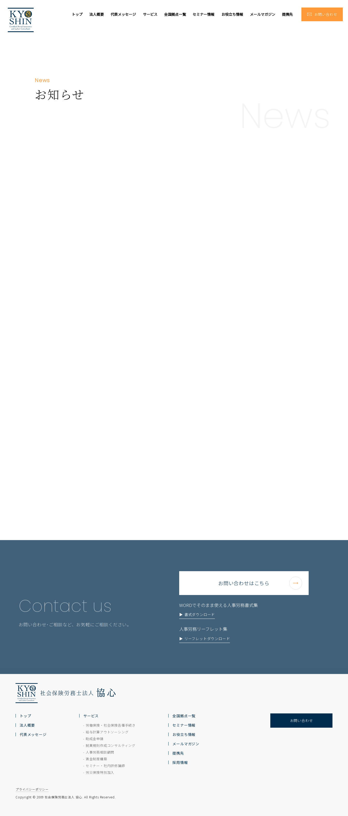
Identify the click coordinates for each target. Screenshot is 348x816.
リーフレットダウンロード (207, 650)
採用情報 (180, 762)
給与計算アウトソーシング (107, 732)
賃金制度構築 (96, 759)
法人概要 (96, 14)
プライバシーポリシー (32, 789)
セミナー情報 (203, 14)
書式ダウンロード (199, 625)
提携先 (287, 14)
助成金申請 (95, 738)
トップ (77, 14)
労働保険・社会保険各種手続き (111, 725)
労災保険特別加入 (100, 772)
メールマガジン (262, 14)
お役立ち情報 (232, 14)
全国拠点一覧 (175, 14)
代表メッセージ (123, 14)
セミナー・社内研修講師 (105, 765)
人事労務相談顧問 (100, 752)
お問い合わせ (301, 720)
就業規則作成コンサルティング (110, 745)
